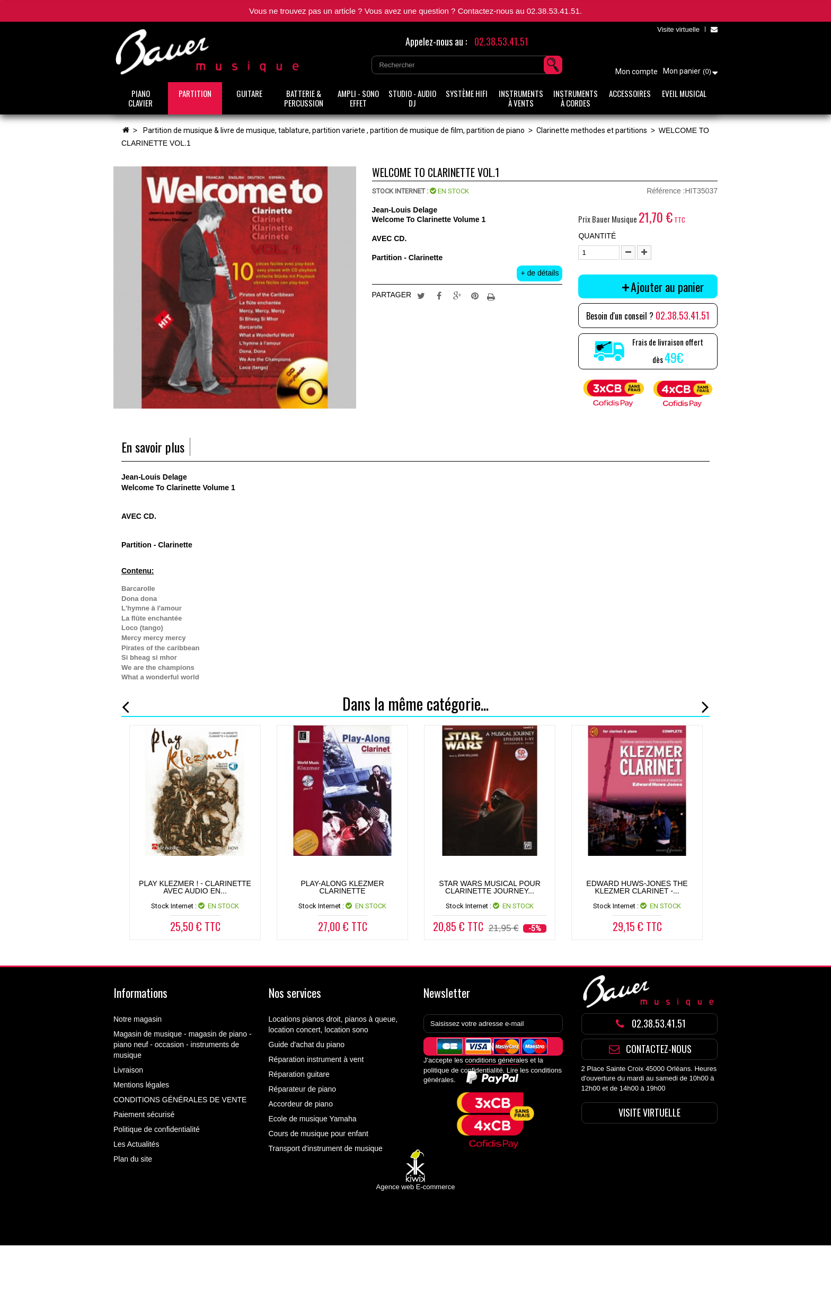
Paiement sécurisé (143, 1114)
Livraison (128, 1070)
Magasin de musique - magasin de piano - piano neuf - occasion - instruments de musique (182, 1044)
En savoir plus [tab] (152, 447)
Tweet (421, 295)
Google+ (457, 295)
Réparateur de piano (303, 1089)
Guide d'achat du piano (307, 1044)
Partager (439, 295)
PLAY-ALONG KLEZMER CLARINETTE (342, 887)
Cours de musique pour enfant (318, 1133)
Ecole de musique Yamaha (313, 1118)
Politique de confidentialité (156, 1129)
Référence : (666, 191)
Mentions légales (141, 1085)
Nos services (295, 992)
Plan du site (132, 1159)
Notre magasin (137, 1019)
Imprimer (492, 295)
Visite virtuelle (678, 29)
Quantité (597, 236)
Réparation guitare (299, 1074)
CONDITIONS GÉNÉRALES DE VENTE (179, 1099)
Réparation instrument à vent (316, 1059)
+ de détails (539, 273)
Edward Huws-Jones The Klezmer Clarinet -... (636, 887)
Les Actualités (136, 1144)
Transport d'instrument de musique (326, 1148)
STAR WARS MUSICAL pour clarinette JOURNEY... (490, 887)
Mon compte (636, 71)
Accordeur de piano (301, 1104)
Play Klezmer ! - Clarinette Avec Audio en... (195, 887)
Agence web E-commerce (415, 1242)
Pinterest (475, 295)
